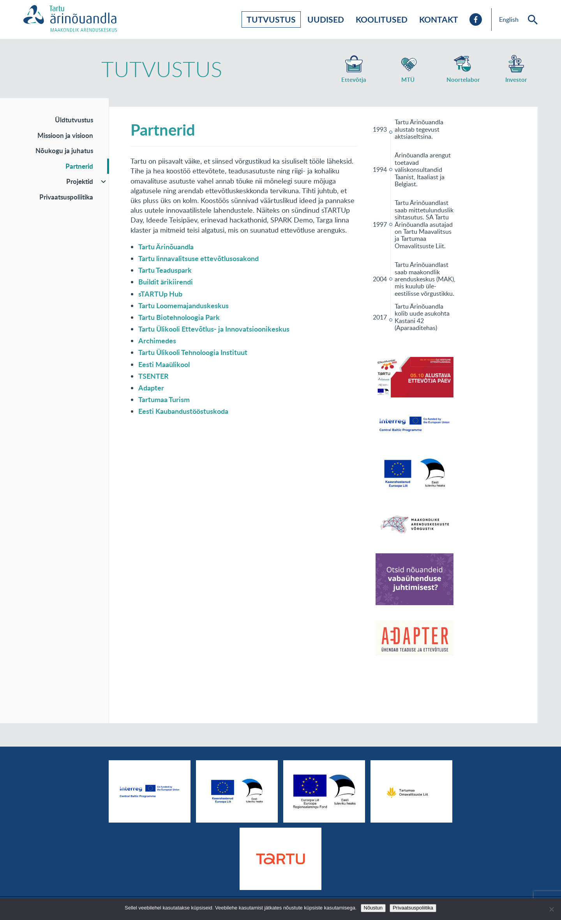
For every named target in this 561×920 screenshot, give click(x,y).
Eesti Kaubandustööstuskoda (183, 411)
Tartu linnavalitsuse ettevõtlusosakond (198, 258)
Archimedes (157, 341)
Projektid (79, 181)
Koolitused (382, 19)
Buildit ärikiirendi (165, 282)
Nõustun (373, 908)
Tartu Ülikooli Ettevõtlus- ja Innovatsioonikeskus (213, 329)
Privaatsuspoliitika (66, 196)
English (509, 19)
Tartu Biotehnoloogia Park (179, 317)
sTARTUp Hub (160, 294)
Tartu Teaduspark (165, 270)
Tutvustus (271, 19)
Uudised (325, 19)
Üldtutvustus (74, 119)
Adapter (151, 388)
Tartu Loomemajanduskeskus (183, 305)
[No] (551, 909)
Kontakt (438, 19)
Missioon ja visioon (65, 135)
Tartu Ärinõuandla (166, 247)
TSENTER (153, 376)
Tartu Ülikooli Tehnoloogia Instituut (192, 352)
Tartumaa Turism (164, 399)
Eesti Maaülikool (164, 364)
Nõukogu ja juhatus (64, 150)
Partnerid (79, 166)
